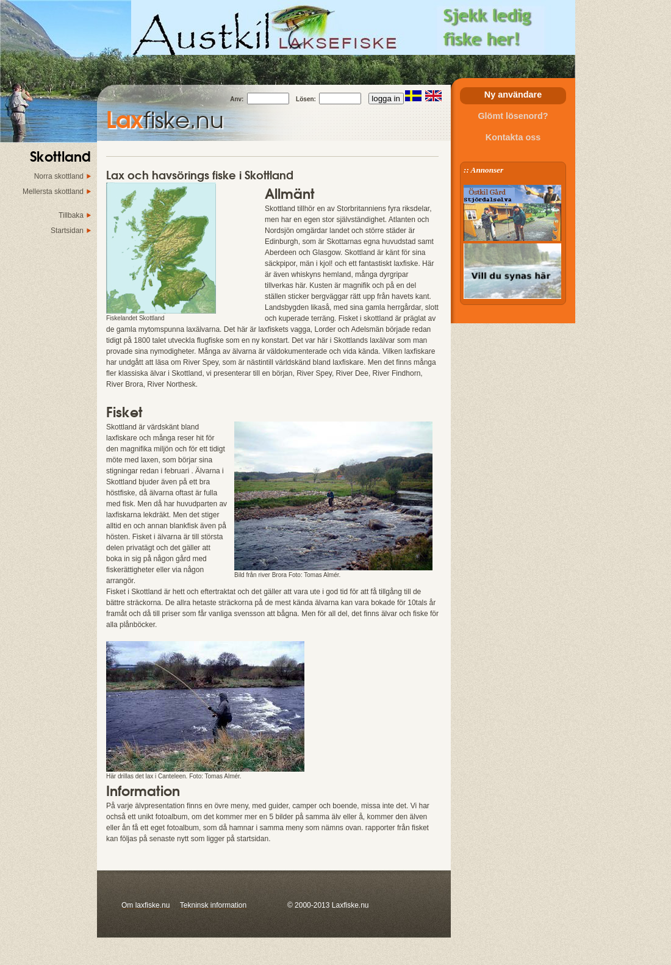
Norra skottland (59, 176)
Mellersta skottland (53, 191)
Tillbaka (71, 215)
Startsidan (67, 230)
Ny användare (513, 94)
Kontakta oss (513, 137)
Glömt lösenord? (513, 116)
